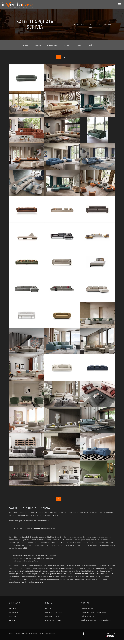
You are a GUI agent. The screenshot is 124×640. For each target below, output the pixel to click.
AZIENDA (12, 608)
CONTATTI (13, 620)
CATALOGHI (13, 612)
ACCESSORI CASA (52, 616)
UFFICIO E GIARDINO (53, 620)
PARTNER (12, 616)
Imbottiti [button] (38, 45)
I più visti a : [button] (94, 45)
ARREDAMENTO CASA (53, 612)
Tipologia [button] (78, 45)
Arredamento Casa (76, 24)
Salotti (90, 24)
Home (110, 22)
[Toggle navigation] (120, 4)
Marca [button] (26, 45)
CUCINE (48, 608)
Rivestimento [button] (53, 45)
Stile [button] (67, 45)
